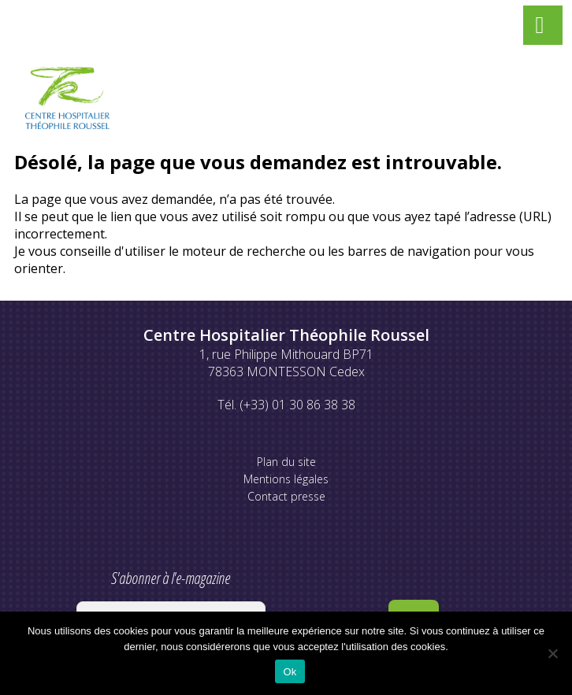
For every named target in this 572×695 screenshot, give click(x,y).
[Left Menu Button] (539, 28)
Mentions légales (286, 478)
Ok (289, 672)
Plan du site (286, 461)
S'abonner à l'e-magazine (171, 599)
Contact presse (286, 496)
